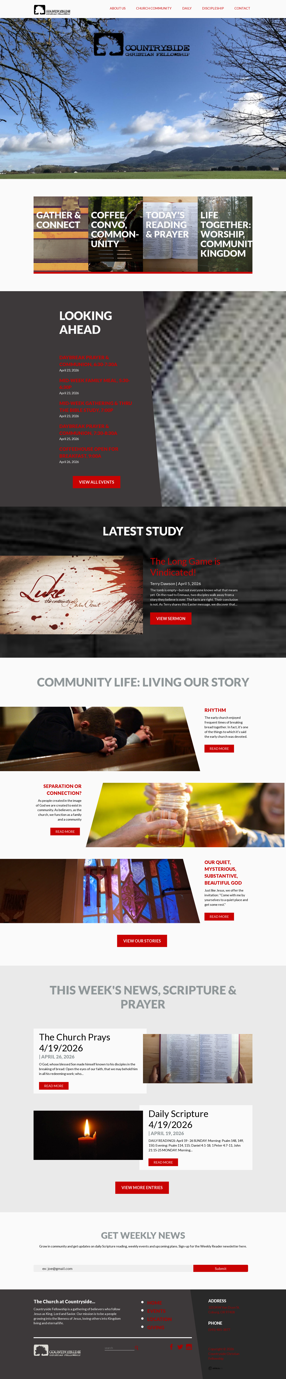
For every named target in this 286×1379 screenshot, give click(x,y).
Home (154, 1303)
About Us (117, 8)
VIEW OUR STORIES (142, 940)
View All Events (96, 482)
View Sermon (170, 618)
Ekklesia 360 (215, 1368)
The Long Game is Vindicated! (185, 567)
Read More (219, 749)
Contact (242, 8)
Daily (187, 8)
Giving (155, 1327)
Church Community (153, 8)
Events (156, 1311)
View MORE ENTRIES (142, 1187)
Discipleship (213, 8)
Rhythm (215, 710)
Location (159, 1319)
